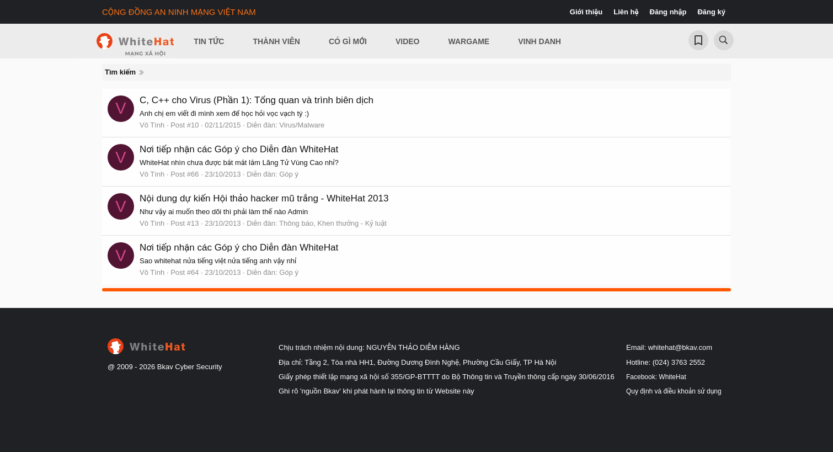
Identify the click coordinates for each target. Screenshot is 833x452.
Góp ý (288, 174)
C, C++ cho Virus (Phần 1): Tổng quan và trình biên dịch (256, 100)
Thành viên (276, 41)
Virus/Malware (301, 125)
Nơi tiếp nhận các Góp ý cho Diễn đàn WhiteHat (239, 149)
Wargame (469, 41)
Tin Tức (209, 41)
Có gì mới (348, 41)
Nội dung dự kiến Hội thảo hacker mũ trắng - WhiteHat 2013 (264, 198)
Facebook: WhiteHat (656, 377)
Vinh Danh (539, 41)
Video (408, 41)
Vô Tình (152, 125)
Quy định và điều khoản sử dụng (674, 391)
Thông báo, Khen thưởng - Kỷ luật (333, 223)
